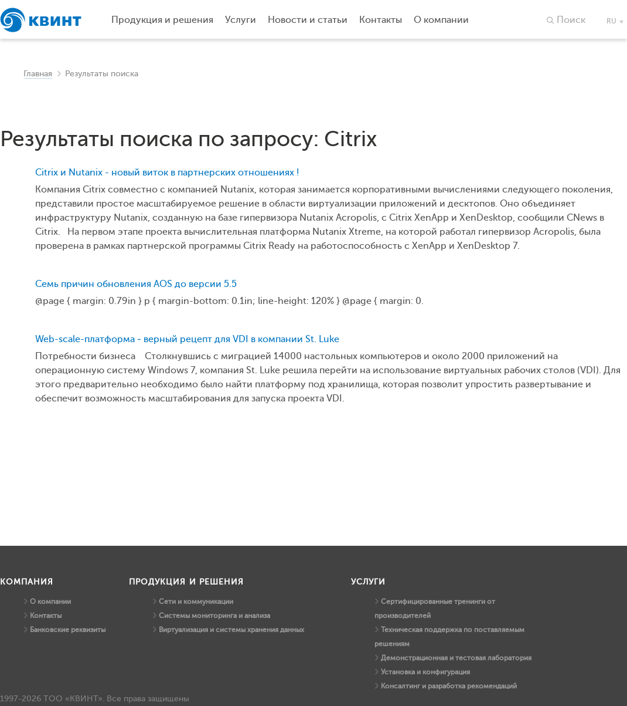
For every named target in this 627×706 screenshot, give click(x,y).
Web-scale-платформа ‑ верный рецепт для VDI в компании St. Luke (187, 339)
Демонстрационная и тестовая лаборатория (456, 658)
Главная (37, 73)
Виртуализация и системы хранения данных (231, 630)
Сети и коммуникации (196, 601)
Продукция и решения (162, 20)
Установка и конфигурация (425, 672)
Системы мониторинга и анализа (214, 616)
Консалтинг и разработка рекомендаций (449, 686)
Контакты (46, 616)
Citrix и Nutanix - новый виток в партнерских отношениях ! (167, 172)
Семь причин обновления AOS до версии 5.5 (136, 284)
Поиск (571, 20)
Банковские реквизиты (67, 630)
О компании (50, 601)
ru (611, 21)
